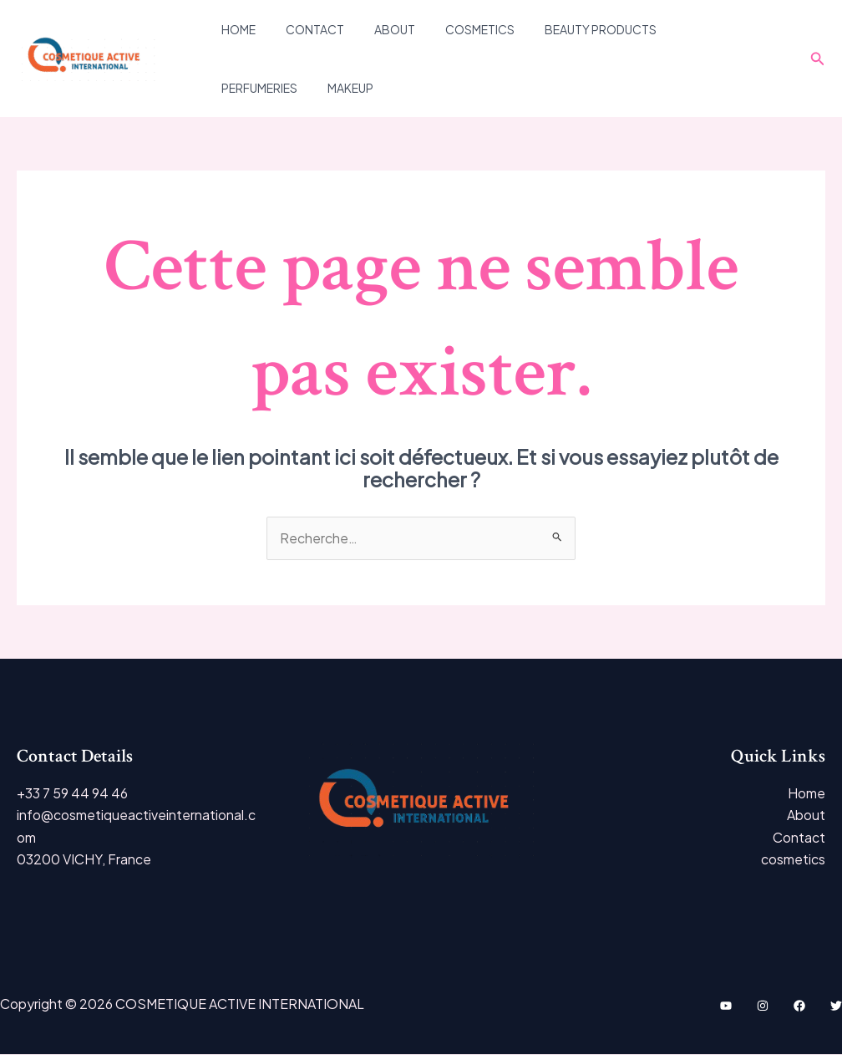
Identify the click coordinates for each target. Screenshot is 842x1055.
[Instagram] (762, 1006)
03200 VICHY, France (84, 860)
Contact (305, 29)
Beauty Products (570, 29)
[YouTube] (726, 1006)
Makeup (241, 87)
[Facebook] (799, 1006)
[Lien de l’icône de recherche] (817, 58)
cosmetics (456, 29)
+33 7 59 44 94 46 (72, 793)
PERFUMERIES (688, 29)
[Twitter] (836, 1006)
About (378, 29)
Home (235, 29)
